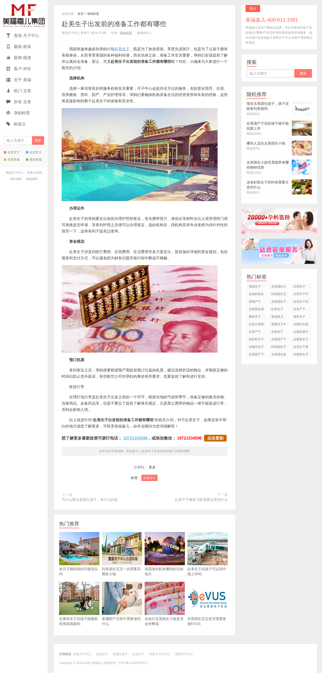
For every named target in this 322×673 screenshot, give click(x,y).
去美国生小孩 (278, 287)
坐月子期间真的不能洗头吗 (79, 554)
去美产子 (255, 331)
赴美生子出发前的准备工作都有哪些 (114, 24)
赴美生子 (122, 49)
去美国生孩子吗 (278, 355)
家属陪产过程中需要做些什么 (122, 604)
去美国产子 (278, 339)
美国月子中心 (15, 172)
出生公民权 (256, 324)
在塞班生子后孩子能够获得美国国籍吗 (79, 604)
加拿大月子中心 (159, 654)
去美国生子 (278, 301)
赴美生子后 (300, 301)
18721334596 (135, 438)
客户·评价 (18, 69)
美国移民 (32, 179)
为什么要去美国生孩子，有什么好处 (90, 500)
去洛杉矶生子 (256, 295)
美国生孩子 (120, 654)
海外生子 (299, 316)
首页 (80, 14)
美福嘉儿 (24, 15)
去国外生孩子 (300, 325)
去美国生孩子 (256, 310)
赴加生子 (138, 654)
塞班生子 (255, 316)
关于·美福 (18, 80)
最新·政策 (18, 46)
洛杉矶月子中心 (256, 340)
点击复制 (215, 438)
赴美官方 (12, 152)
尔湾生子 (299, 286)
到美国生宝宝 (278, 295)
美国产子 (255, 301)
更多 (152, 467)
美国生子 (255, 286)
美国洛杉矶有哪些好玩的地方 (165, 554)
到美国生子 (278, 347)
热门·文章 (18, 91)
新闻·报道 (18, 58)
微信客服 (34, 159)
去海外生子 (256, 347)
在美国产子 (256, 354)
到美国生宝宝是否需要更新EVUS (207, 604)
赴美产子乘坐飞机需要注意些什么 (201, 500)
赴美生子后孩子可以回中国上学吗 (207, 554)
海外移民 (16, 179)
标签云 (16, 124)
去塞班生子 (300, 339)
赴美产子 (299, 309)
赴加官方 (34, 152)
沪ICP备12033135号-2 (133, 663)
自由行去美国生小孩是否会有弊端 (165, 604)
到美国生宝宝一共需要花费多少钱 (122, 554)
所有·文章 (18, 102)
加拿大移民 (34, 172)
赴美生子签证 (300, 347)
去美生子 (277, 331)
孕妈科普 (18, 113)
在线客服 (12, 159)
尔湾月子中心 (300, 295)
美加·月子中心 (22, 35)
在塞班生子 (300, 354)
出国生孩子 (300, 331)
